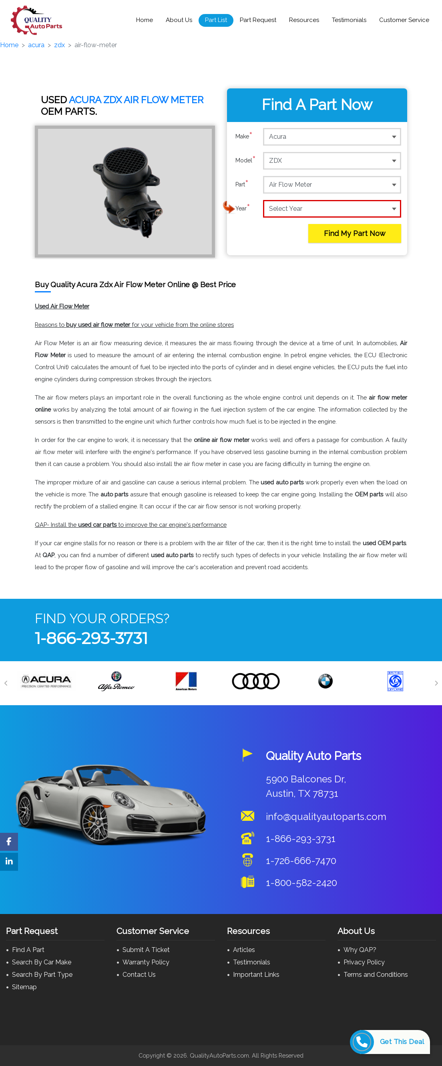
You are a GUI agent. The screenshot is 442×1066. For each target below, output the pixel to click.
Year (242, 208)
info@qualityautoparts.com (326, 816)
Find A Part (28, 950)
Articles (244, 950)
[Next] (436, 683)
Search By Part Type (42, 974)
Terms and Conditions (376, 974)
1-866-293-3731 (91, 638)
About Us (179, 20)
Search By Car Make (41, 962)
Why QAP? (360, 950)
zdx (59, 45)
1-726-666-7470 (301, 860)
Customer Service (404, 20)
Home (144, 20)
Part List (216, 20)
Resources (304, 20)
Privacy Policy (364, 962)
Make (244, 136)
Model (245, 160)
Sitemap (24, 987)
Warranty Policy (146, 962)
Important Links (256, 974)
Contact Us (139, 974)
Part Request (258, 20)
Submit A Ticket (146, 950)
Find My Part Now (355, 233)
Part (242, 184)
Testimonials (349, 20)
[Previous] (6, 683)
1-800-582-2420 (301, 882)
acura (36, 45)
